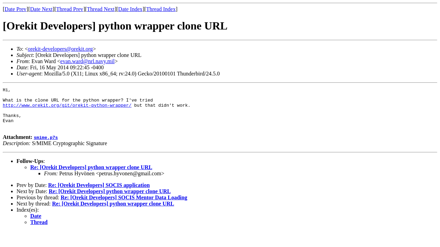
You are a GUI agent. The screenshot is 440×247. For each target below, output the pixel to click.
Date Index (130, 9)
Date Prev (15, 9)
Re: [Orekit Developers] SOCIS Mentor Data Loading (123, 206)
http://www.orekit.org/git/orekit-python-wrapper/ (67, 109)
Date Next (41, 9)
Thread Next (100, 9)
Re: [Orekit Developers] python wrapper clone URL (91, 175)
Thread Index (161, 9)
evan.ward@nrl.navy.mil (87, 61)
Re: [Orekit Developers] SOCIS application (99, 193)
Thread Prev (69, 9)
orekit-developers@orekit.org (60, 49)
